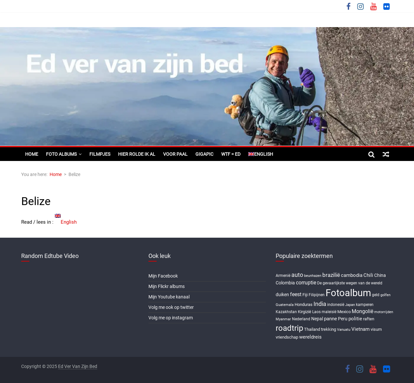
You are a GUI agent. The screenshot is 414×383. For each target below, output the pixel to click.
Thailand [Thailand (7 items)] (312, 329)
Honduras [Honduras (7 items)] (304, 304)
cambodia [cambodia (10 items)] (351, 275)
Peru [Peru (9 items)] (342, 318)
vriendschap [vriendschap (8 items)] (287, 337)
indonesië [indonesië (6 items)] (335, 304)
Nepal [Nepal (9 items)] (317, 318)
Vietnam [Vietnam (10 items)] (360, 329)
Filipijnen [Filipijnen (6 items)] (317, 295)
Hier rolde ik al (136, 154)
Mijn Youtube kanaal (169, 296)
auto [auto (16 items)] (297, 275)
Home (31, 154)
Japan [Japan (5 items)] (350, 305)
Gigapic (204, 154)
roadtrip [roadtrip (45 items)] (289, 328)
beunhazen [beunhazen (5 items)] (312, 276)
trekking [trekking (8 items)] (328, 329)
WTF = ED (230, 154)
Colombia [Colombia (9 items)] (285, 282)
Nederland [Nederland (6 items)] (301, 319)
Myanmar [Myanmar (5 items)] (283, 319)
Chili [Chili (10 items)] (368, 275)
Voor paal (175, 154)
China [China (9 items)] (380, 275)
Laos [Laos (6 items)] (316, 312)
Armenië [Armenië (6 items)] (283, 275)
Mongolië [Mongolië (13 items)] (362, 311)
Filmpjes (99, 154)
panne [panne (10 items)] (330, 319)
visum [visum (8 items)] (376, 329)
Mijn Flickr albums (166, 286)
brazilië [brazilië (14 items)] (331, 275)
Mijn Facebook (163, 276)
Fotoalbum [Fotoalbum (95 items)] (348, 292)
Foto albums (61, 154)
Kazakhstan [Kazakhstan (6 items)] (286, 312)
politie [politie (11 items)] (355, 319)
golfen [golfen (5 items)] (385, 295)
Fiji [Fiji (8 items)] (305, 294)
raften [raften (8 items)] (368, 318)
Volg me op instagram (170, 317)
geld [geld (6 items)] (375, 295)
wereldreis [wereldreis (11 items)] (310, 337)
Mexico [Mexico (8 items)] (344, 311)
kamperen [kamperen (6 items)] (365, 304)
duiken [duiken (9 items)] (282, 294)
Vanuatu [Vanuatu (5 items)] (343, 329)
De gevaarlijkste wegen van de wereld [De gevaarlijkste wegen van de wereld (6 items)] (349, 283)
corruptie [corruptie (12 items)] (306, 282)
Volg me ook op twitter (171, 307)
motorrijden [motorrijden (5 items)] (383, 312)
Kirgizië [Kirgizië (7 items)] (304, 311)
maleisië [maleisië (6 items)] (329, 312)
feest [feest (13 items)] (295, 294)
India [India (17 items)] (320, 303)
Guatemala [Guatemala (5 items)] (285, 305)
